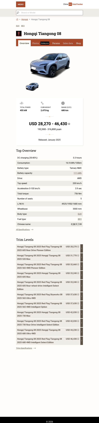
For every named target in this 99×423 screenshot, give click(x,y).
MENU (21, 4)
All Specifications (24, 230)
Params (56, 43)
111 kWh (78, 173)
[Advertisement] (49, 399)
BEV (23, 26)
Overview (24, 43)
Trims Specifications (26, 348)
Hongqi (24, 19)
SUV (17, 26)
